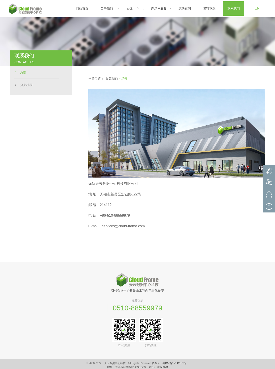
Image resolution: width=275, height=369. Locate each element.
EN (257, 8)
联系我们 (112, 78)
